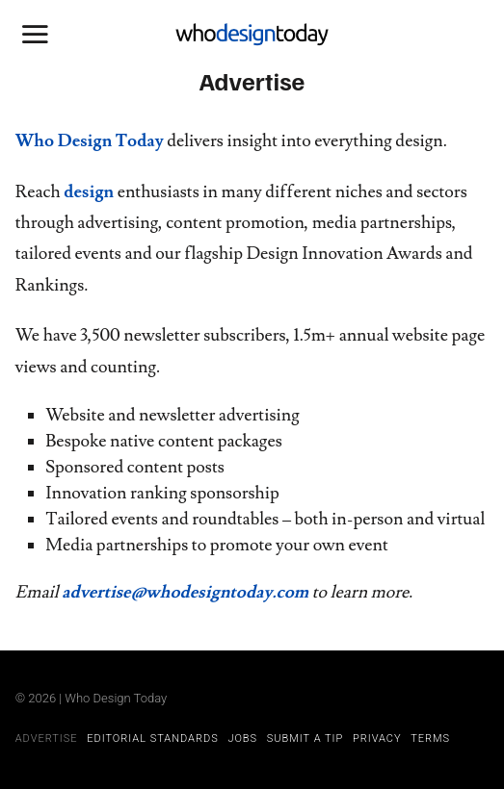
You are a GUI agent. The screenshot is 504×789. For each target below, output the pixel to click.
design (89, 192)
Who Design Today (89, 141)
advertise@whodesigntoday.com (185, 592)
